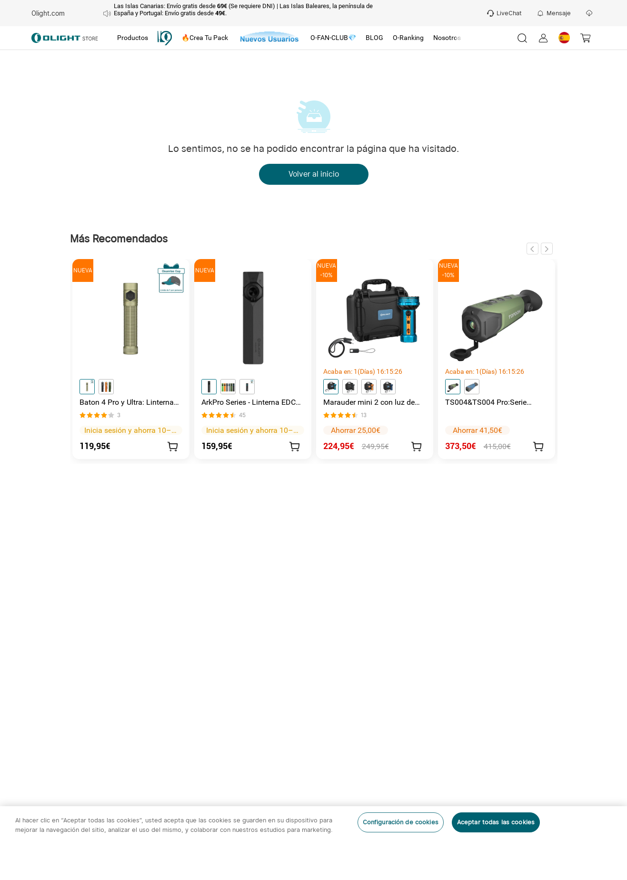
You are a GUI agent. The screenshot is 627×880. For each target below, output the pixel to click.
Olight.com (48, 13)
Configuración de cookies (400, 822)
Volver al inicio (313, 174)
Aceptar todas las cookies (496, 822)
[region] (313, 843)
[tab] (132, 38)
